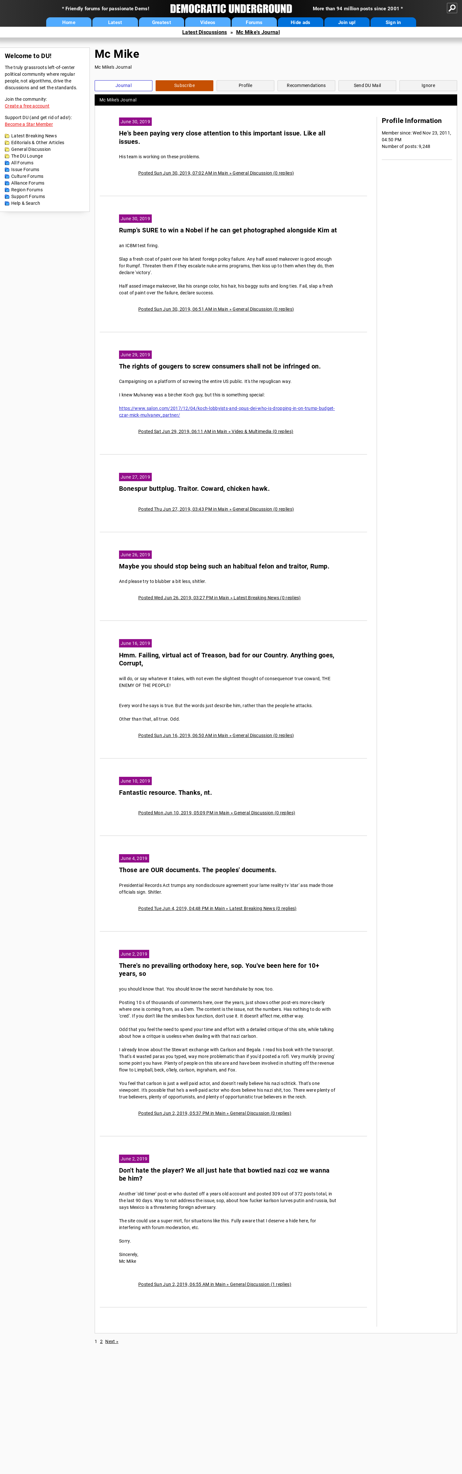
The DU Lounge (27, 156)
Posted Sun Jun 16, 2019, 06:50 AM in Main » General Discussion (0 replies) (216, 735)
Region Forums (27, 189)
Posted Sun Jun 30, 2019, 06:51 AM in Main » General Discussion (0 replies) (216, 309)
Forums (254, 22)
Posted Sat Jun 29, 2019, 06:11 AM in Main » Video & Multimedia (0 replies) (215, 431)
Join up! (346, 22)
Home (68, 22)
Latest (115, 22)
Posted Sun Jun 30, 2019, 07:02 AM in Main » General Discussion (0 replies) (216, 173)
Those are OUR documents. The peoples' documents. (198, 870)
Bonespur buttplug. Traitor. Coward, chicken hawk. (194, 488)
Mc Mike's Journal (258, 32)
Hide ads (300, 22)
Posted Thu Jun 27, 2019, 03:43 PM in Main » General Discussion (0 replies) (216, 509)
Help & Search (25, 203)
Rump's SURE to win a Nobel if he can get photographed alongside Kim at (228, 230)
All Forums (22, 162)
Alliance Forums (28, 183)
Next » (111, 1341)
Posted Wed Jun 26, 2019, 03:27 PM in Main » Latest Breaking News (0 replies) (219, 597)
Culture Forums (27, 176)
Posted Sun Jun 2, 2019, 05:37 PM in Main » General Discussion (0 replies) (214, 1113)
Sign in (393, 22)
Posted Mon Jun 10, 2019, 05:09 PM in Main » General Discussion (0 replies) (216, 812)
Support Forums (28, 196)
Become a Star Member (29, 124)
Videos (208, 22)
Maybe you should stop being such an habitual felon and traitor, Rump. (224, 566)
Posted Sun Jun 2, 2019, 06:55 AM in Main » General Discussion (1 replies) (214, 1284)
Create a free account (27, 105)
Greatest (161, 22)
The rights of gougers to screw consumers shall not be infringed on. (220, 366)
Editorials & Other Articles (37, 142)
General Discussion (31, 149)
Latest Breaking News (34, 135)
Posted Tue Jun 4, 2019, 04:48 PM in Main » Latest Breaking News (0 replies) (217, 908)
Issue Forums (25, 169)
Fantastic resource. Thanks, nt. (165, 792)
